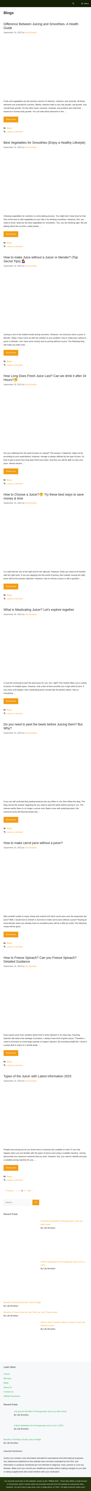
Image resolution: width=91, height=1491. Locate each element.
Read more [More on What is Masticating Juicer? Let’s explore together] (11, 701)
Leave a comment (15, 132)
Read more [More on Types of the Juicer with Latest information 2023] (11, 1168)
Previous (9, 1191)
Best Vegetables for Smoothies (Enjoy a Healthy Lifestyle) (44, 142)
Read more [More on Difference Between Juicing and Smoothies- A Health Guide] (11, 119)
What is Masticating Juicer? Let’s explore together (39, 609)
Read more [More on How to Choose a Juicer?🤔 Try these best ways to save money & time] (11, 586)
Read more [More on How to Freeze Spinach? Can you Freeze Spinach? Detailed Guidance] (11, 1053)
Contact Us (9, 1392)
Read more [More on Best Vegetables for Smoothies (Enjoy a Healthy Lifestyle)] (11, 234)
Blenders (7, 1378)
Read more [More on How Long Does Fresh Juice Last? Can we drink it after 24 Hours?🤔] (11, 471)
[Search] (35, 1202)
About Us (8, 1387)
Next (30, 1191)
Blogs (9, 128)
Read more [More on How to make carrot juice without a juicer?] (11, 934)
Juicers (7, 1374)
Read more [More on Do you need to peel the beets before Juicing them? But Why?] (11, 820)
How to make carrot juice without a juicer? (33, 843)
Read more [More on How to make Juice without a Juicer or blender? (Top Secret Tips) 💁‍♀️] (11, 353)
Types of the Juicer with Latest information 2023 (37, 1076)
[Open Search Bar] (73, 3)
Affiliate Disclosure (12, 1396)
